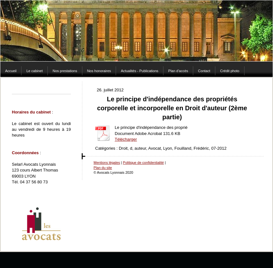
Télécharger (126, 139)
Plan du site (103, 168)
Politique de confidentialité (143, 162)
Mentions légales (107, 162)
